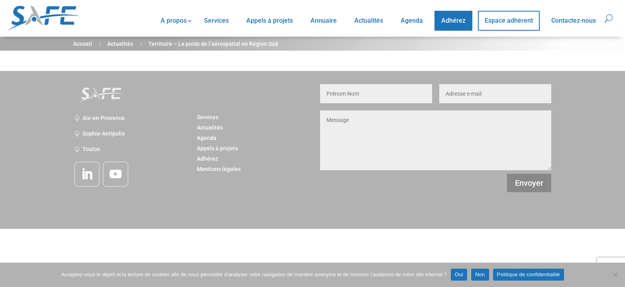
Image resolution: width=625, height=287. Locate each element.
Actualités (368, 20)
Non (480, 274)
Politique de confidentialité (528, 274)
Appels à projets (269, 20)
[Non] (615, 275)
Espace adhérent (509, 20)
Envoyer (529, 183)
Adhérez (453, 20)
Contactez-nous (573, 20)
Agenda (412, 20)
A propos (174, 20)
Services (216, 20)
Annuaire (324, 20)
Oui (459, 274)
